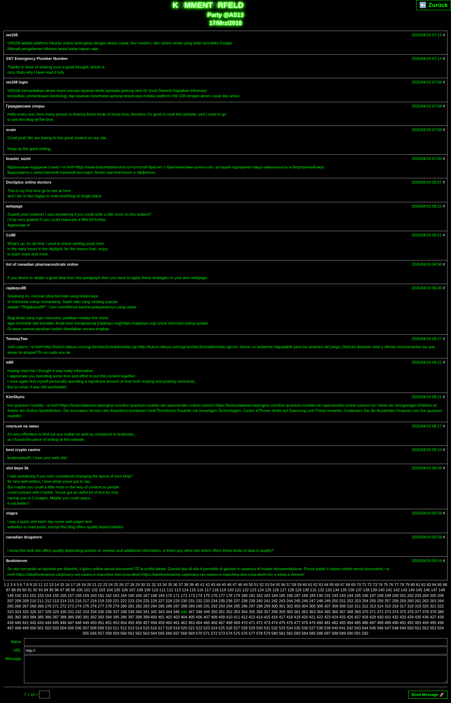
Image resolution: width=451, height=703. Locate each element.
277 (101, 606)
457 (146, 623)
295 (237, 606)
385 (40, 617)
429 (373, 617)
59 (299, 584)
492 (410, 623)
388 (63, 617)
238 (244, 601)
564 (153, 633)
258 (395, 601)
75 (386, 584)
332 (78, 612)
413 (252, 617)
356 (259, 612)
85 (440, 584)
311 (357, 606)
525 (221, 628)
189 (312, 595)
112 (170, 590)
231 (191, 601)
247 (312, 601)
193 (342, 595)
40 (197, 584)
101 (87, 590)
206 (440, 595)
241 (267, 601)
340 (138, 612)
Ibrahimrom (16, 561)
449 (86, 623)
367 (342, 612)
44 (218, 584)
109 (147, 590)
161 (101, 595)
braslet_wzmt (18, 158)
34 (164, 584)
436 (425, 617)
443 (40, 623)
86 (445, 584)
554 (440, 628)
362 (305, 612)
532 (274, 628)
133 (328, 590)
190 (320, 595)
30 (143, 584)
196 (365, 595)
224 (138, 601)
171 (176, 595)
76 (391, 584)
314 (380, 606)
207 (10, 601)
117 (207, 590)
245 (297, 601)
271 (55, 606)
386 (48, 617)
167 (146, 595)
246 (305, 601)
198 (380, 595)
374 (395, 612)
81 (418, 584)
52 (261, 584)
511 (116, 628)
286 (169, 606)
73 (375, 584)
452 (108, 623)
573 (221, 633)
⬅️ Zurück (433, 5)
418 (289, 617)
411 (237, 617)
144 (411, 590)
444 (48, 623)
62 (316, 584)
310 (350, 606)
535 (297, 628)
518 (169, 628)
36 (175, 584)
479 (312, 623)
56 (283, 584)
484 (350, 623)
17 (73, 584)
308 (335, 606)
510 (108, 628)
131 (313, 590)
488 (380, 623)
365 (327, 612)
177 (221, 595)
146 (427, 590)
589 (342, 633)
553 (433, 628)
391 (86, 617)
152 (33, 595)
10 (35, 584)
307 (327, 606)
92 (35, 590)
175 (206, 595)
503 (55, 628)
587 (327, 633)
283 (146, 606)
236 (229, 601)
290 (199, 606)
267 (25, 606)
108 (140, 590)
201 (403, 595)
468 (229, 623)
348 (199, 612)
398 (138, 617)
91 (29, 590)
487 (373, 623)
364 (320, 612)
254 (365, 601)
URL (17, 650)
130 (306, 590)
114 (185, 590)
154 (48, 595)
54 (272, 584)
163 (116, 595)
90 (24, 590)
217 (86, 601)
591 (357, 633)
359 (282, 612)
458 (153, 623)
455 (131, 623)
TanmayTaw (16, 339)
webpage (14, 206)
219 (101, 601)
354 (244, 612)
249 (327, 601)
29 (137, 584)
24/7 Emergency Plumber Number (37, 58)
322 (440, 606)
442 (33, 623)
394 (108, 617)
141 (389, 590)
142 (396, 590)
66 (337, 584)
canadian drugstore (24, 537)
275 (86, 606)
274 (78, 606)
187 (297, 595)
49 (245, 584)
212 (48, 601)
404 (184, 617)
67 (342, 584)
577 (252, 633)
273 (71, 606)
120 (230, 590)
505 (71, 628)
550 (410, 628)
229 (176, 601)
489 (387, 623)
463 (191, 623)
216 (78, 601)
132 (321, 590)
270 (48, 606)
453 (116, 623)
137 (359, 590)
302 (289, 606)
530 (259, 628)
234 (214, 601)
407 (206, 617)
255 (373, 601)
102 (94, 590)
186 (289, 595)
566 (169, 633)
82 (423, 584)
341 (146, 612)
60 (305, 584)
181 (252, 595)
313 (373, 606)
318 (410, 606)
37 (181, 584)
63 (321, 584)
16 (67, 584)
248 (320, 601)
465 (206, 623)
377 (418, 612)
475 (282, 623)
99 (73, 590)
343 (161, 612)
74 (380, 584)
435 (418, 617)
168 (153, 595)
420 (305, 617)
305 (312, 606)
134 (336, 590)
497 (10, 628)
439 (10, 623)
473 (267, 623)
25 (116, 584)
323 (10, 612)
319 (418, 606)
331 (71, 612)
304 (305, 606)
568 (184, 633)
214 (63, 601)
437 (433, 617)
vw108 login (17, 82)
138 (366, 590)
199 (387, 595)
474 (274, 623)
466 (214, 623)
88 (13, 590)
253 (357, 601)
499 (25, 628)
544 (365, 628)
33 (159, 584)
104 (109, 590)
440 (18, 623)
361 (297, 612)
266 (18, 606)
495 (433, 623)
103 (102, 590)
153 (40, 595)
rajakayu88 (16, 288)
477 (297, 623)
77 (396, 584)
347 (191, 612)
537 (312, 628)
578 (259, 633)
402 (169, 617)
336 (108, 612)
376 (410, 612)
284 (153, 606)
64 (326, 584)
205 (433, 595)
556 (93, 633)
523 (206, 628)
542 (350, 628)
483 (342, 623)
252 (350, 601)
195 (357, 595)
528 (244, 628)
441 (25, 623)
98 (68, 590)
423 (327, 617)
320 (425, 606)
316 (395, 606)
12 (46, 584)
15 (62, 584)
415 (267, 617)
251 (342, 601)
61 (310, 584)
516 (153, 628)
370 (365, 612)
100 (79, 590)
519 (176, 628)
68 (348, 584)
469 (237, 623)
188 (305, 595)
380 (440, 612)
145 (419, 590)
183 (267, 595)
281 (131, 606)
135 (343, 590)
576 (244, 633)
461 (176, 623)
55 (278, 584)
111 (162, 590)
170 (169, 595)
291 (206, 606)
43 (213, 584)
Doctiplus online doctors (28, 182)
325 (25, 612)
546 (380, 628)
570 (199, 633)
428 (365, 617)
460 (169, 623)
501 (40, 628)
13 (51, 584)
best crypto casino (23, 450)
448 (78, 623)
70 (359, 584)
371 (373, 612)
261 (418, 601)
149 (10, 595)
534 (289, 628)
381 (10, 617)
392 (93, 617)
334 (93, 612)
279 (116, 606)
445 (55, 623)
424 (335, 617)
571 (206, 633)
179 (237, 595)
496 (440, 623)
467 (221, 623)
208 (18, 601)
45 (224, 584)
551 (418, 628)
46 (229, 584)
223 (131, 601)
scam (11, 130)
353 (237, 612)
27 (127, 584)
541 (342, 628)
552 (425, 628)
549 (403, 628)
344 (169, 612)
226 (153, 601)
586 (320, 633)
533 (282, 628)
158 (78, 595)
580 (274, 633)
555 (86, 633)
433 (403, 617)
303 (297, 606)
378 (425, 612)
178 (229, 595)
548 (395, 628)
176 (214, 595)
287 (176, 606)
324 (18, 612)
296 (244, 606)
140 (381, 590)
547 (387, 628)
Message (13, 658)
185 (282, 595)
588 (335, 633)
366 (335, 612)
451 (101, 623)
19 (83, 584)
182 (259, 595)
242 (274, 601)
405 (191, 617)
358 (274, 612)
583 (297, 633)
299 (267, 606)
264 (440, 601)
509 (101, 628)
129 (298, 590)
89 (19, 590)
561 (131, 633)
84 (434, 584)
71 (364, 584)
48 (240, 584)
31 (148, 584)
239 (252, 601)
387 (55, 617)
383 (25, 617)
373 (387, 612)
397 (131, 617)
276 (93, 606)
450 (93, 623)
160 (93, 595)
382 (18, 617)
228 (169, 601)
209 (25, 601)
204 (425, 595)
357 (267, 612)
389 (71, 617)
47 (235, 584)
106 (125, 590)
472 (259, 623)
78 (402, 584)
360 (289, 612)
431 (387, 617)
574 (229, 633)
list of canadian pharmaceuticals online (42, 264)
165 (131, 595)
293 (221, 606)
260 (410, 601)
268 (33, 606)
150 (18, 595)
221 (116, 601)
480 (320, 623)
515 (146, 628)
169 (161, 595)
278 (108, 606)
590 (350, 633)
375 (403, 612)
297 (252, 606)
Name (16, 642)
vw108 (12, 35)
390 (78, 617)
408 (214, 617)
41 (202, 584)
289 (191, 606)
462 (184, 623)
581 (282, 633)
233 (206, 601)
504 (63, 628)
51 (256, 584)
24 (111, 584)
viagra (11, 513)
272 (63, 606)
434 (410, 617)
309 (342, 606)
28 (132, 584)
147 (434, 590)
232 (199, 601)
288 (184, 606)
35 (170, 584)
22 (100, 584)
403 (176, 617)
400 (153, 617)
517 (161, 628)
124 (260, 590)
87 (8, 590)
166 (138, 595)
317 (403, 606)
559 (116, 633)
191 (327, 595)
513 (131, 628)
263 (433, 601)
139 (374, 590)
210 (33, 601)
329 (55, 612)
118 (215, 590)
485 (357, 623)
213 (55, 601)
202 (410, 595)
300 (274, 606)
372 (380, 612)
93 (40, 590)
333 (86, 612)
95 (51, 590)
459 (161, 623)
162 (108, 595)
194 (350, 595)
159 (86, 595)
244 (289, 601)
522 (199, 628)
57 (288, 584)
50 (251, 584)
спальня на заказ (22, 426)
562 (138, 633)
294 (229, 606)
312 (365, 606)
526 (229, 628)
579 (267, 633)
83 (429, 584)
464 (199, 623)
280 (124, 606)
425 (342, 617)
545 (373, 628)
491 (403, 623)
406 (199, 617)
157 (71, 595)
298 (259, 606)
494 (425, 623)
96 (57, 590)
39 (191, 584)
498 (18, 628)
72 (369, 584)
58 (294, 584)
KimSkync (15, 397)
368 (350, 612)
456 (138, 623)
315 (387, 606)
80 (412, 584)
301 (282, 606)
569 (191, 633)
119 (223, 590)
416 (274, 617)
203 (418, 595)
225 (146, 601)
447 (71, 623)
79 (407, 584)
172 (184, 595)
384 (33, 617)
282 (138, 606)
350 (214, 612)
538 (320, 628)
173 (191, 595)
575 (237, 633)
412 (244, 617)
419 (297, 617)
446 (63, 623)
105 (117, 590)
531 (267, 628)
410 (229, 617)
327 (40, 612)
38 (186, 584)
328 (48, 612)
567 (176, 633)
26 (121, 584)
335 (101, 612)
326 (33, 612)
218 (93, 601)
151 (25, 595)
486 (365, 623)
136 (351, 590)
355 (252, 612)
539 (327, 628)
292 (214, 606)
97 (62, 590)
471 (252, 623)
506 (78, 628)
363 (312, 612)
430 (380, 617)
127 (283, 590)
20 (89, 584)
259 (403, 601)
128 (291, 590)
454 (124, 623)
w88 (9, 362)
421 (312, 617)
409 (221, 617)
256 (380, 601)
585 (312, 633)
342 (153, 612)
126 (275, 590)
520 (184, 628)
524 (214, 628)
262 (425, 601)
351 (221, 612)
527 (237, 628)
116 (200, 590)
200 (395, 595)
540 (335, 628)
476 (289, 623)
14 (57, 584)
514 (138, 628)
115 (193, 590)
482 (335, 623)
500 (33, 628)
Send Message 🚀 (428, 694)
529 (252, 628)
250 (335, 601)
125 (268, 590)
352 (229, 612)
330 (63, 612)
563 (146, 633)
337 (116, 612)
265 (10, 606)
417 (282, 617)
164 (124, 595)
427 (357, 617)
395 (116, 617)
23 (105, 584)
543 (357, 628)
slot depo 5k (17, 468)
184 (274, 595)
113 (177, 590)
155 (55, 595)
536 (305, 628)
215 (71, 601)
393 (101, 617)
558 (108, 633)
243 (282, 601)
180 (244, 595)
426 (350, 617)
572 (214, 633)
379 (433, 612)
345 (176, 612)
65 (332, 584)
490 (395, 623)
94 (46, 590)
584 (305, 633)
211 (40, 601)
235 (221, 601)
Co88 (11, 235)
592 (365, 633)
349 (206, 612)
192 (335, 595)
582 (289, 633)
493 (418, 623)
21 (94, 584)
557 (101, 633)
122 (245, 590)
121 (238, 590)
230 (184, 601)
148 (441, 590)
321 (433, 606)
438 (440, 617)
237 (237, 601)
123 (253, 590)
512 (124, 628)
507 (86, 628)
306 (320, 606)
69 (353, 584)
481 (327, 623)
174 (199, 595)
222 (124, 601)
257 (387, 601)
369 (357, 612)
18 (78, 584)
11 (40, 584)
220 (108, 601)
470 (244, 623)
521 (191, 628)
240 (259, 601)
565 (161, 633)
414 (259, 617)
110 (155, 590)
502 (48, 628)
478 (305, 623)
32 (154, 584)
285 (161, 606)
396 (124, 617)
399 (146, 617)
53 (267, 584)
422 (320, 617)
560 (124, 633)
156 (63, 595)
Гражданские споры (25, 106)
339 (131, 612)
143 (404, 590)
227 (161, 601)
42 (207, 584)
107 (132, 590)
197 (373, 595)
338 (124, 612)
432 (395, 617)
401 (161, 617)
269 (40, 606)
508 (93, 628)
